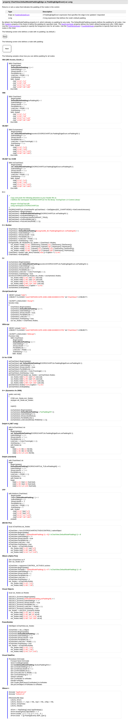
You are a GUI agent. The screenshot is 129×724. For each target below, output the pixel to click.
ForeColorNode (14, 26)
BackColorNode (67, 24)
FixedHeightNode (73, 26)
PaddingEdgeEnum (22, 15)
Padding (8, 24)
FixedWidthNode (87, 26)
